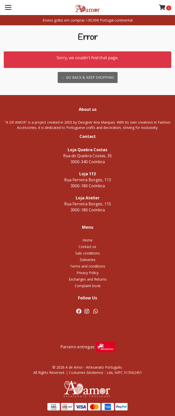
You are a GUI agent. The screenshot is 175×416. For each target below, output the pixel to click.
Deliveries (88, 259)
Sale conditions (87, 253)
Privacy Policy (87, 272)
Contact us (87, 246)
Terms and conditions (87, 266)
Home (87, 240)
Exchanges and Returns (88, 279)
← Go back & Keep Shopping (87, 77)
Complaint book (88, 285)
